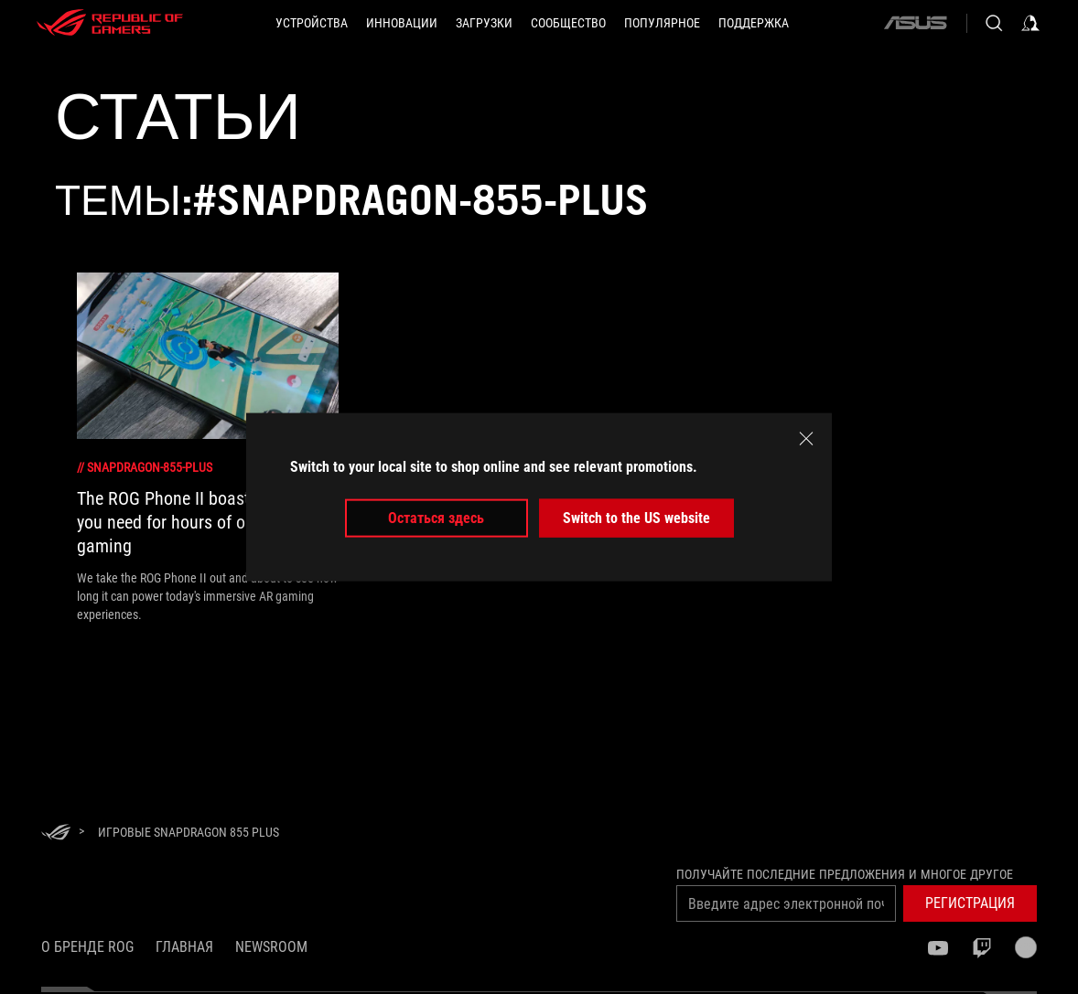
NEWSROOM (271, 947)
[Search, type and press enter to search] (994, 23)
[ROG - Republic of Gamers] (110, 23)
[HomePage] (55, 833)
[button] (311, 23)
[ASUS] (915, 23)
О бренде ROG (87, 947)
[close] (806, 438)
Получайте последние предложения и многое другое (844, 874)
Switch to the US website (636, 518)
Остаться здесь (436, 518)
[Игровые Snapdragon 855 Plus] (188, 832)
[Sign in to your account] (1030, 23)
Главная (184, 947)
